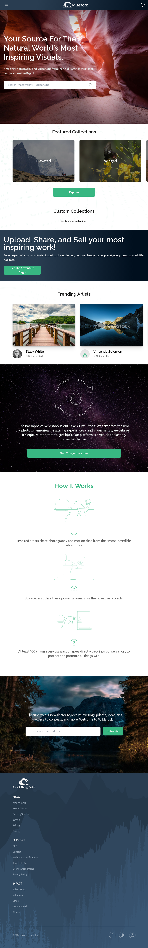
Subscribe (113, 731)
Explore (74, 192)
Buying (16, 819)
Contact (17, 851)
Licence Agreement (23, 868)
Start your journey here (74, 453)
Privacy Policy (20, 874)
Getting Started (21, 814)
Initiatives (18, 895)
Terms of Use (20, 863)
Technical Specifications (25, 857)
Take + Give (19, 889)
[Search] (90, 85)
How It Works (20, 808)
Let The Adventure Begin (22, 270)
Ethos (16, 900)
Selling (16, 825)
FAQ (15, 846)
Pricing (16, 831)
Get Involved (20, 906)
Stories (16, 912)
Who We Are (19, 802)
